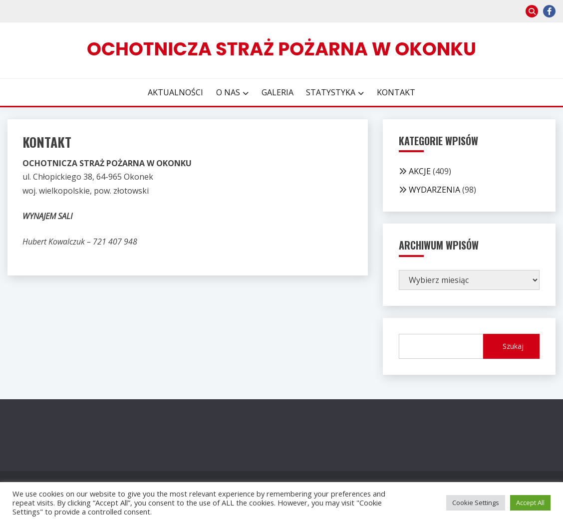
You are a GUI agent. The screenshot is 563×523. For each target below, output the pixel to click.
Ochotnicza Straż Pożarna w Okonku (281, 49)
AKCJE (420, 171)
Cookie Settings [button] (475, 502)
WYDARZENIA (434, 189)
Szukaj (513, 346)
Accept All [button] (530, 502)
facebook (549, 11)
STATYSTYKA (330, 92)
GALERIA (277, 92)
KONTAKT (396, 92)
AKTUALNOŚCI (175, 92)
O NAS (228, 92)
